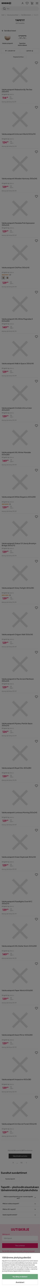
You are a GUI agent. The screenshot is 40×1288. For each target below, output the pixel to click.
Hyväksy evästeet (20, 1276)
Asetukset (20, 1282)
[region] (20, 1270)
